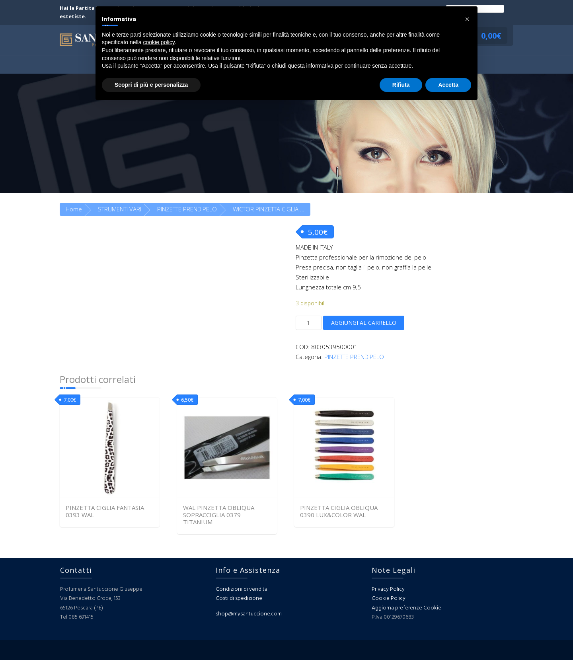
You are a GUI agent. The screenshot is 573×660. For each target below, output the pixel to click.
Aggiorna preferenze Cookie (406, 608)
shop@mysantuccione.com (249, 614)
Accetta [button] (448, 85)
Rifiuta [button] (401, 85)
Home (74, 209)
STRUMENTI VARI (119, 209)
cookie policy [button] (159, 42)
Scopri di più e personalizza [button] (151, 85)
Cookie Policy (388, 598)
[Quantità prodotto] (309, 323)
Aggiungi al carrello (363, 322)
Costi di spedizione (239, 598)
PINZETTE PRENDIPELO (187, 209)
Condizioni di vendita (241, 589)
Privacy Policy (388, 589)
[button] (467, 19)
